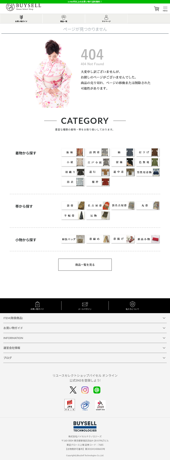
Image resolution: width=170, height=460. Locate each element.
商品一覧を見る (85, 264)
